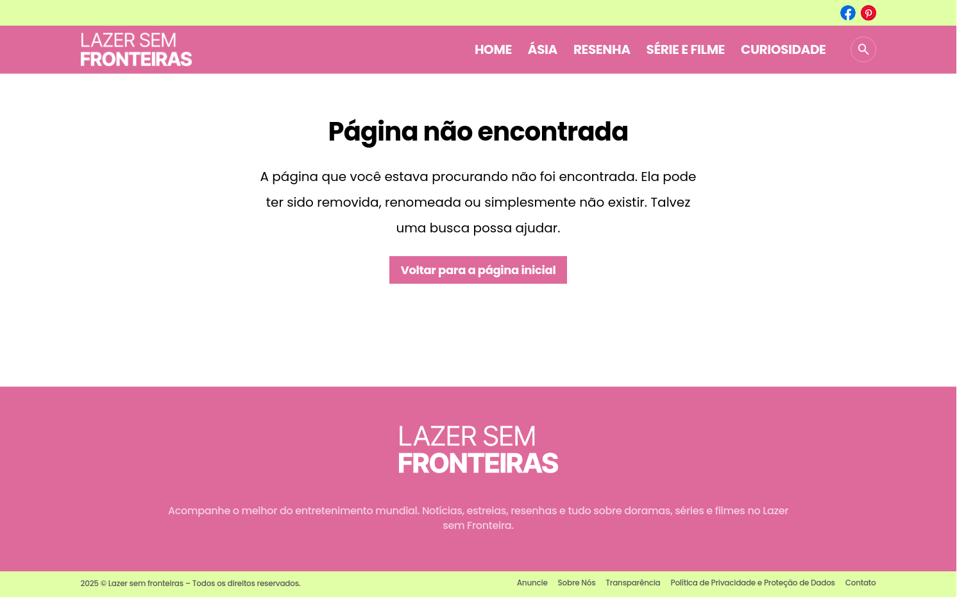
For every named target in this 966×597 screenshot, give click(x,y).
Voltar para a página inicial (478, 270)
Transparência (633, 582)
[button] (863, 49)
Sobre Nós (577, 582)
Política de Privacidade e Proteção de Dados (752, 582)
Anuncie (532, 582)
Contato (860, 582)
